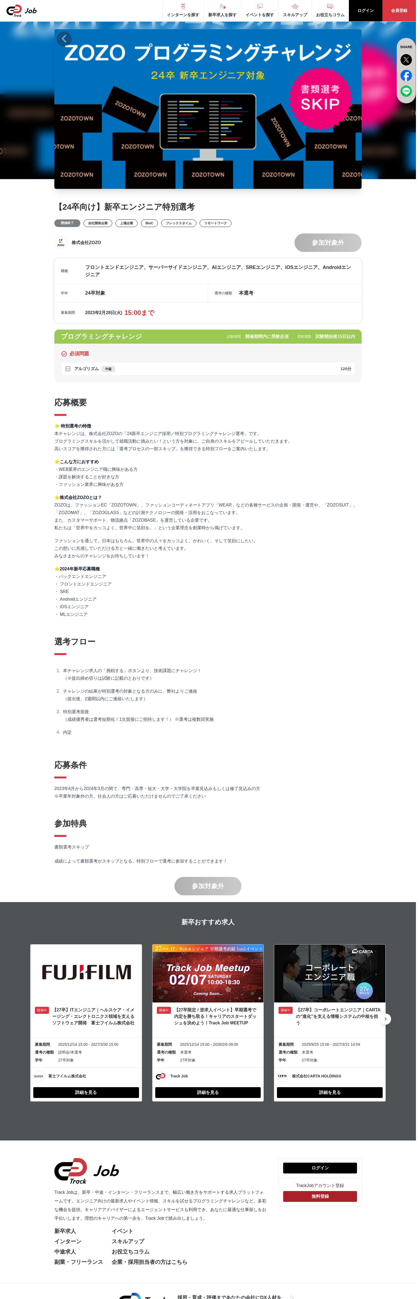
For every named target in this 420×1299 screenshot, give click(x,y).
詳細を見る (86, 1092)
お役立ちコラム (131, 1252)
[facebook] (406, 75)
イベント (122, 1231)
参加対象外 (328, 242)
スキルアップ (128, 1241)
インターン (67, 1241)
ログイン (366, 10)
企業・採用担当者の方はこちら (149, 1262)
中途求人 (65, 1252)
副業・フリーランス (78, 1262)
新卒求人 (65, 1231)
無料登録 (320, 1196)
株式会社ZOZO (86, 242)
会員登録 (399, 10)
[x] (406, 59)
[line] (406, 91)
